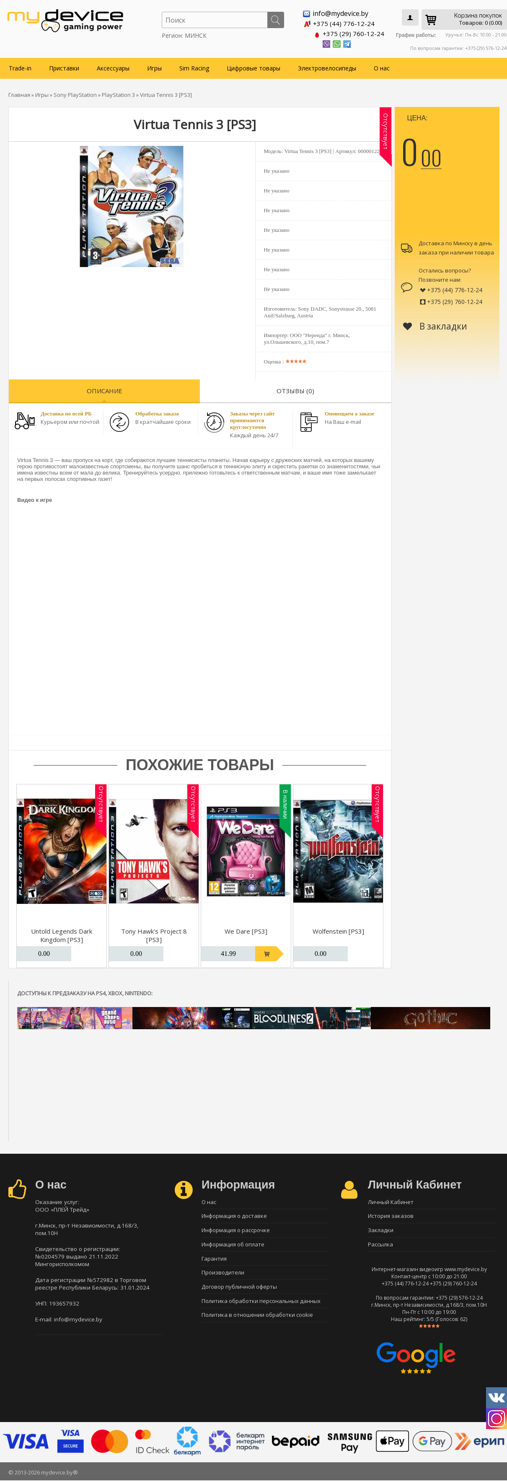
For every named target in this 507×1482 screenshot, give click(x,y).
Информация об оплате (233, 1245)
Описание (104, 390)
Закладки (380, 1231)
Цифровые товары (253, 68)
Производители (223, 1275)
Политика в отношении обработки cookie (257, 1319)
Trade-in (20, 68)
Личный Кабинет (391, 1201)
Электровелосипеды (327, 68)
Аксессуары (113, 68)
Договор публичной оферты (239, 1289)
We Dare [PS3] (246, 931)
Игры (154, 68)
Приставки (64, 68)
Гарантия (214, 1260)
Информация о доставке (234, 1216)
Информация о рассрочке (236, 1231)
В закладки (435, 326)
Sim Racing (194, 68)
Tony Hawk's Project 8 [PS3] (154, 935)
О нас (382, 68)
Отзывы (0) (295, 390)
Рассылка (380, 1245)
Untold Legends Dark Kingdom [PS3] (61, 935)
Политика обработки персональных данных (261, 1304)
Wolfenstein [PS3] (338, 931)
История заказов (391, 1216)
